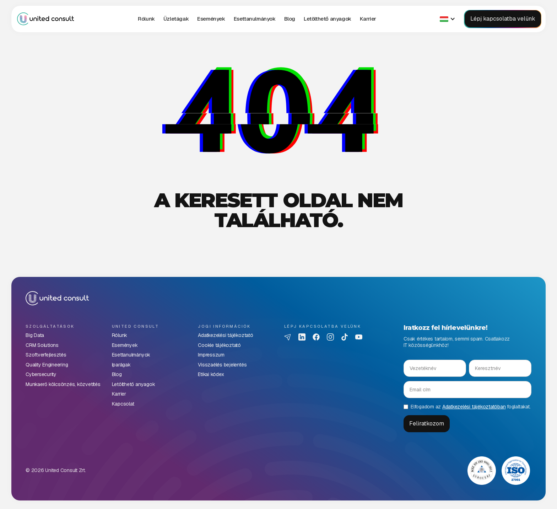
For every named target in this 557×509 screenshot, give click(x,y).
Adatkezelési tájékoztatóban (474, 406)
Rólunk (146, 18)
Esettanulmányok (255, 18)
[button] (176, 19)
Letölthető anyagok (327, 18)
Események (211, 18)
